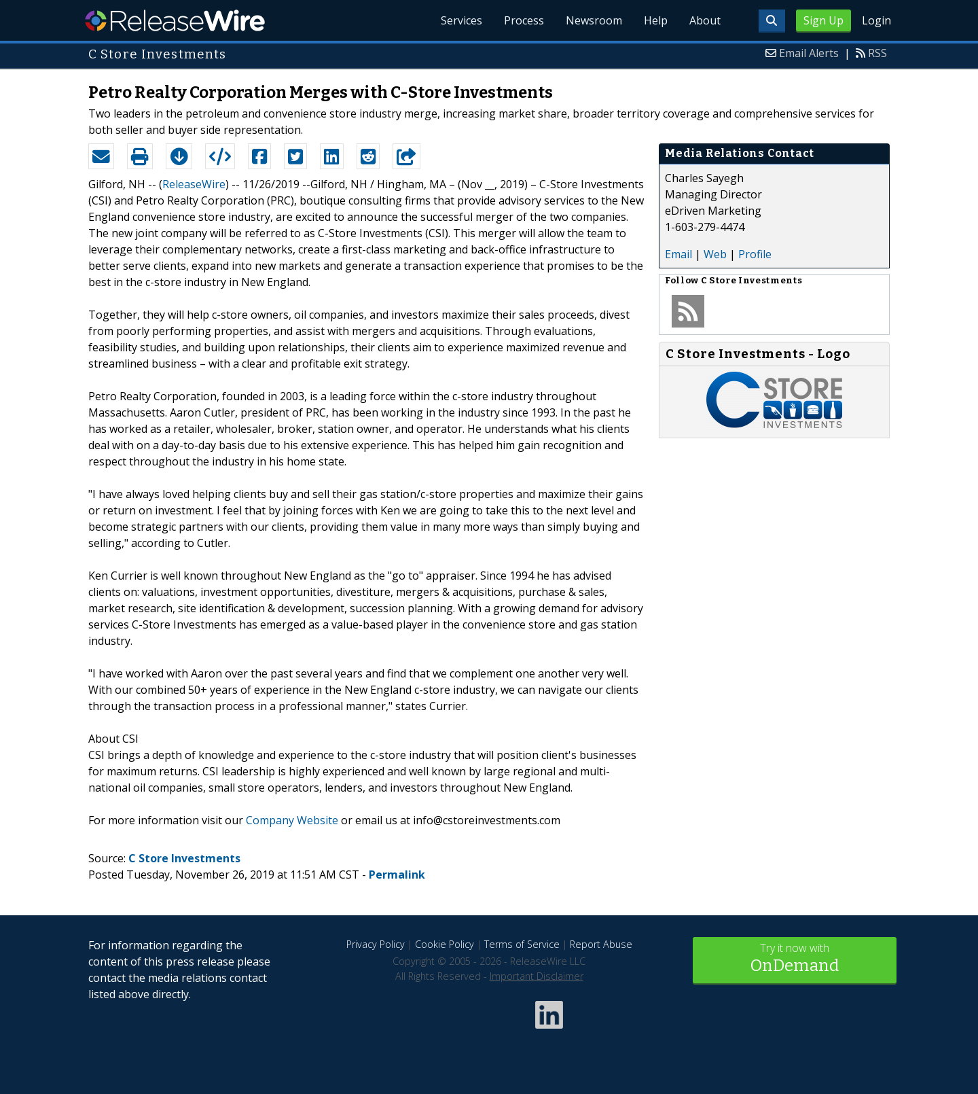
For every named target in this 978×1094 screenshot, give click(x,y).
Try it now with (794, 959)
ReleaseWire (175, 20)
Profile (755, 254)
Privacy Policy (375, 944)
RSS (877, 53)
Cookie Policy (444, 944)
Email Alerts (809, 53)
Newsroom (594, 20)
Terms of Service (522, 944)
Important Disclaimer (536, 976)
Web (715, 254)
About (705, 20)
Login (876, 20)
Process (524, 20)
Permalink (397, 874)
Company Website (292, 820)
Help (656, 20)
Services (461, 20)
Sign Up (823, 20)
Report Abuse (601, 944)
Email (678, 254)
